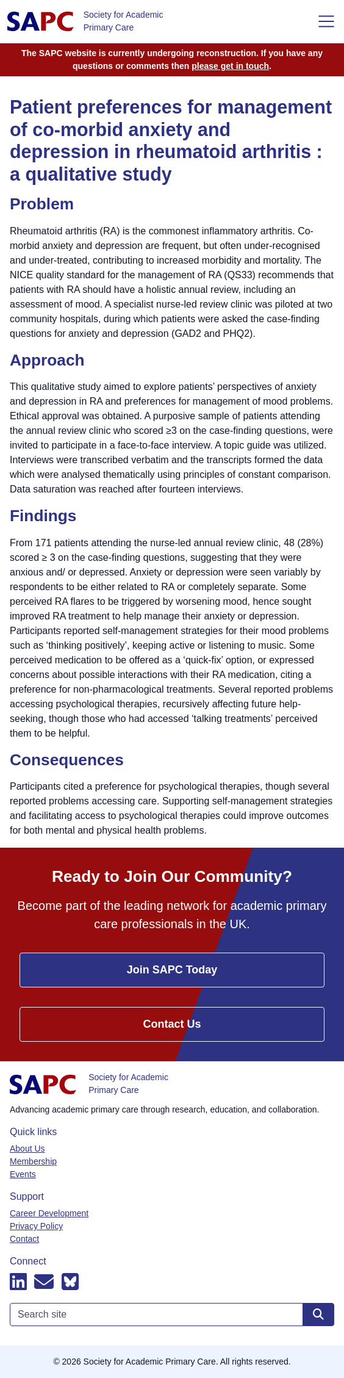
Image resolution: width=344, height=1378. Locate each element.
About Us (27, 1148)
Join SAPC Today (172, 970)
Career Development (49, 1213)
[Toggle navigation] (326, 21)
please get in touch (230, 66)
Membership (33, 1161)
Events (23, 1174)
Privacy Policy (36, 1226)
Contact (24, 1239)
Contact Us (172, 1024)
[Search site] (318, 1314)
